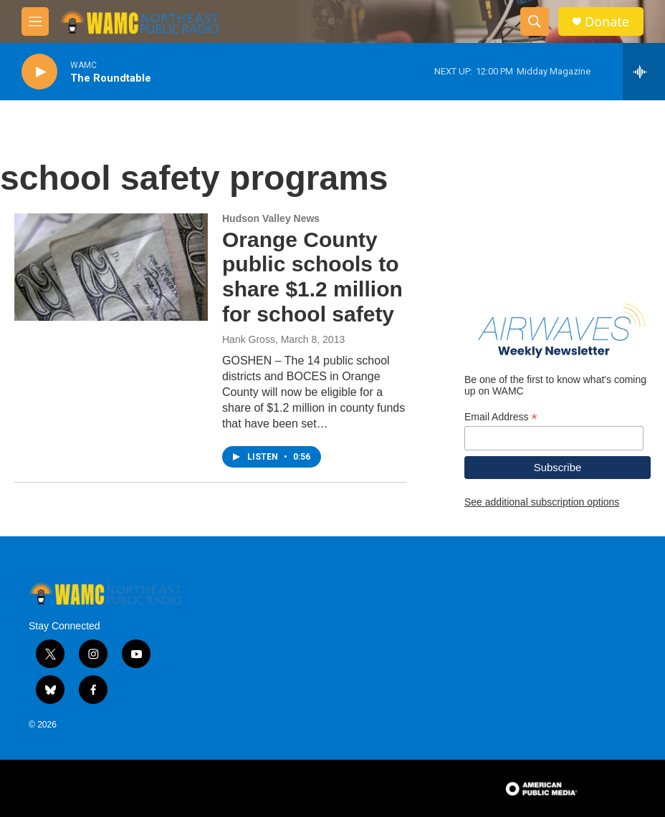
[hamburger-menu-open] (35, 21)
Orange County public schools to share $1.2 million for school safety (312, 277)
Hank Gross (248, 339)
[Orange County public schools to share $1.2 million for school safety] (111, 267)
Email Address (500, 417)
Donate (607, 21)
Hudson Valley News (271, 218)
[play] (39, 72)
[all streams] (644, 71)
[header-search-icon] (534, 21)
